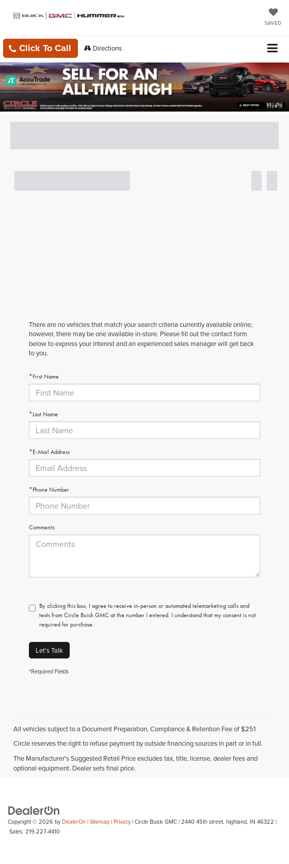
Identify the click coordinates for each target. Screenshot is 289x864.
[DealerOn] (34, 809)
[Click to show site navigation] (272, 49)
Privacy (122, 822)
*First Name (44, 376)
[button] (40, 48)
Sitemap (99, 822)
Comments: (42, 527)
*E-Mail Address (49, 451)
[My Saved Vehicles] (273, 17)
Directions (103, 48)
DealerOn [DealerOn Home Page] (74, 822)
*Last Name (43, 414)
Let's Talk (49, 650)
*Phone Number (49, 489)
